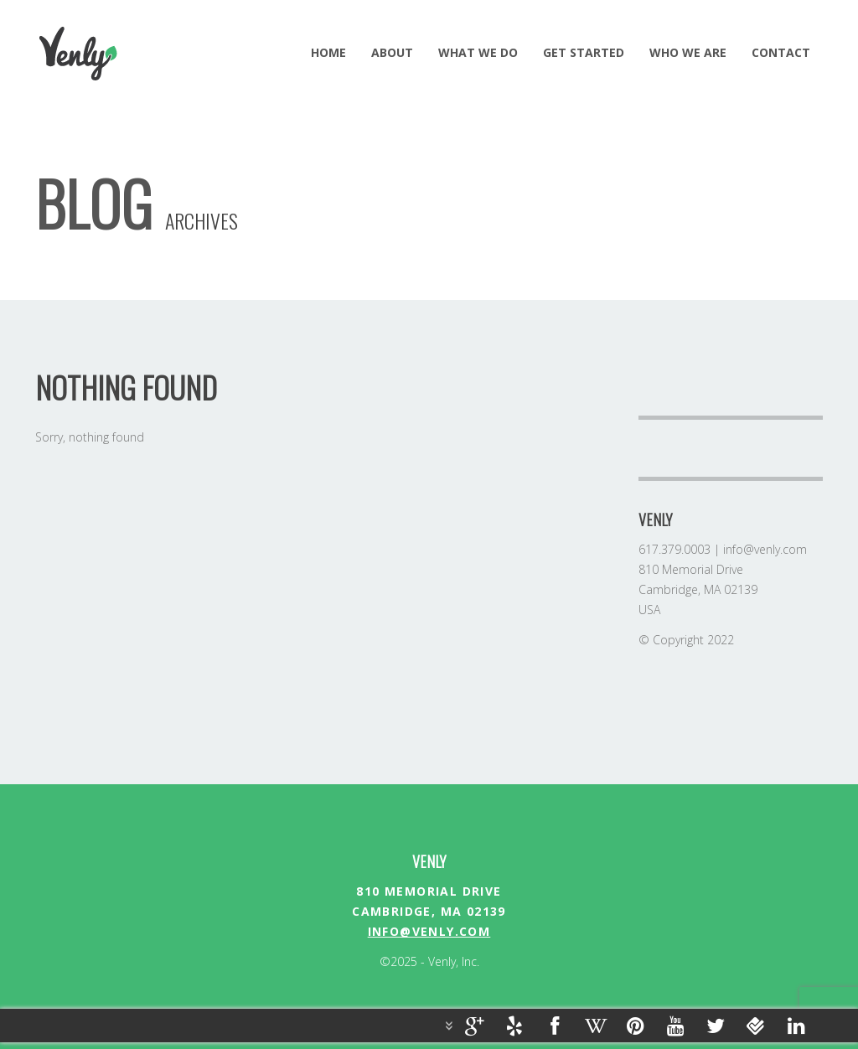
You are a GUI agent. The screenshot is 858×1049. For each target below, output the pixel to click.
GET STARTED (583, 52)
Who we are (687, 52)
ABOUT (392, 52)
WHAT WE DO (478, 52)
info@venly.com (429, 931)
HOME (328, 52)
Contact (781, 52)
